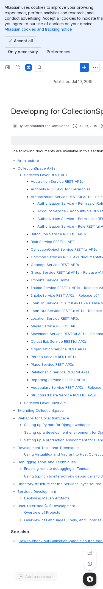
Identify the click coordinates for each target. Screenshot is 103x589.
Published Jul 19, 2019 (73, 81)
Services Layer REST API (45, 175)
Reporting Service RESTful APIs (58, 380)
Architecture (28, 160)
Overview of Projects (42, 512)
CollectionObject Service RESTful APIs (64, 249)
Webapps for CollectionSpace (43, 418)
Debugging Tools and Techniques (47, 462)
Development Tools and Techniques (49, 447)
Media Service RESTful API (54, 326)
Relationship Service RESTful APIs (60, 372)
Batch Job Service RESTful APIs (58, 234)
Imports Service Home (50, 280)
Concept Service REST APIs (55, 264)
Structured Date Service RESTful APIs (63, 395)
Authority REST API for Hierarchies (61, 189)
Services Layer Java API (45, 403)
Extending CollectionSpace (41, 410)
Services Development (37, 491)
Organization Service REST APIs (58, 349)
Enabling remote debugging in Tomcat (57, 468)
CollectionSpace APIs (36, 168)
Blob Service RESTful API (52, 241)
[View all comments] (89, 552)
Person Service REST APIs (53, 356)
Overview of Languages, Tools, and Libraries (63, 520)
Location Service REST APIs (55, 318)
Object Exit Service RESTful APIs (59, 341)
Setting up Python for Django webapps (57, 424)
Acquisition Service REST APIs (57, 181)
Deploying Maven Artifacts (46, 498)
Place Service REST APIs (52, 364)
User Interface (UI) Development (46, 506)
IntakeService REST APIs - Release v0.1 (65, 295)
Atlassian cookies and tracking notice (38, 29)
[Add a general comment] (36, 576)
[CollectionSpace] (28, 67)
